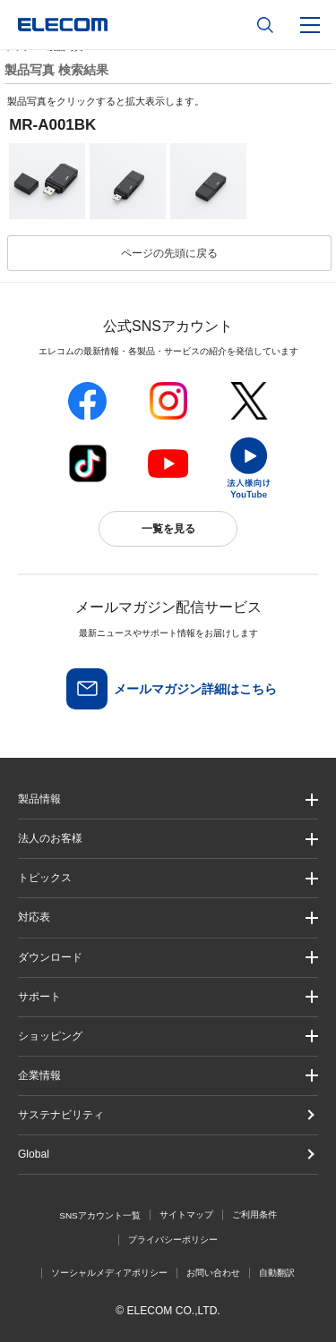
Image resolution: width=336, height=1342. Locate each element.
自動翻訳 (277, 1273)
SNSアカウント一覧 (100, 1215)
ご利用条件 (254, 1214)
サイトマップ (186, 1214)
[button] (168, 878)
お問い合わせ (213, 1273)
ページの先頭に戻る (169, 253)
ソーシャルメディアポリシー (109, 1273)
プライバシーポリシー (173, 1239)
